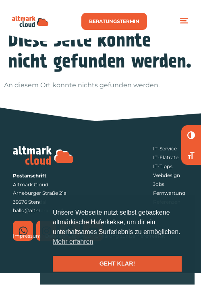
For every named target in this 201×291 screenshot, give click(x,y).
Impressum (27, 236)
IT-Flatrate (165, 157)
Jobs (158, 184)
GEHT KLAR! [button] (117, 263)
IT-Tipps (162, 166)
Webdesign (166, 175)
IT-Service (165, 149)
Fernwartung (169, 193)
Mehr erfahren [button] (73, 241)
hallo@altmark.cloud (38, 210)
